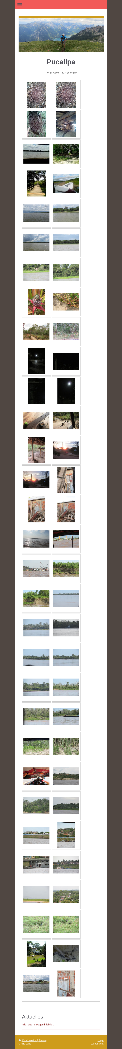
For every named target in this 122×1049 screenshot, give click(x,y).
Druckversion (28, 1040)
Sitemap (43, 1040)
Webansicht (97, 1043)
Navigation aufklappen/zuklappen (61, 4)
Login (100, 1040)
